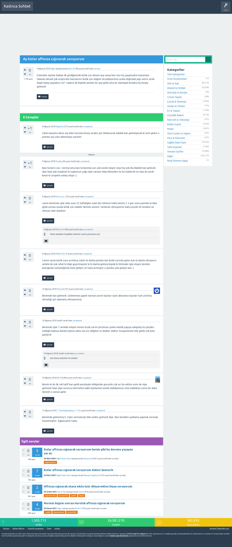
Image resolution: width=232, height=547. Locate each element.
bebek (57, 529)
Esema (81, 492)
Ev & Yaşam (173, 110)
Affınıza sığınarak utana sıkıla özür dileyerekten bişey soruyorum (88, 486)
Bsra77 (78, 508)
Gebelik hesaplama (36, 529)
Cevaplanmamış (52, 8)
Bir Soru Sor (93, 8)
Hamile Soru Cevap (110, 8)
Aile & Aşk (61, 492)
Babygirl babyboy (91, 475)
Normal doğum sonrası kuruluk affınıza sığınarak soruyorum (84, 503)
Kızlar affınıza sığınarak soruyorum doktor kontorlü (78, 470)
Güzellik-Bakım (175, 115)
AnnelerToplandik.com (219, 528)
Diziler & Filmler (176, 106)
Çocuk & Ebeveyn (176, 101)
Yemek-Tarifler (175, 151)
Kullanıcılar (80, 8)
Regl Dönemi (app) (177, 160)
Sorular (38, 8)
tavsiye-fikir (63, 496)
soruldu (97, 69)
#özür (81, 496)
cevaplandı (87, 126)
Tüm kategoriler (176, 74)
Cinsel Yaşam (174, 97)
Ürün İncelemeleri (177, 78)
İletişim (6, 529)
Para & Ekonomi (176, 138)
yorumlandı (88, 229)
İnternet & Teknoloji (178, 119)
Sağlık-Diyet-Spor (63, 459)
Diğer (53, 69)
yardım (73, 496)
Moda (170, 128)
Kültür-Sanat (174, 124)
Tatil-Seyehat (174, 147)
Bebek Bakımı (128, 8)
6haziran (87, 459)
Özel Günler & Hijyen (179, 133)
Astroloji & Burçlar (177, 92)
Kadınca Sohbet (17, 6)
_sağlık (47, 512)
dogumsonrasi (50, 462)
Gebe (49, 529)
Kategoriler (67, 8)
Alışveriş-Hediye (176, 88)
